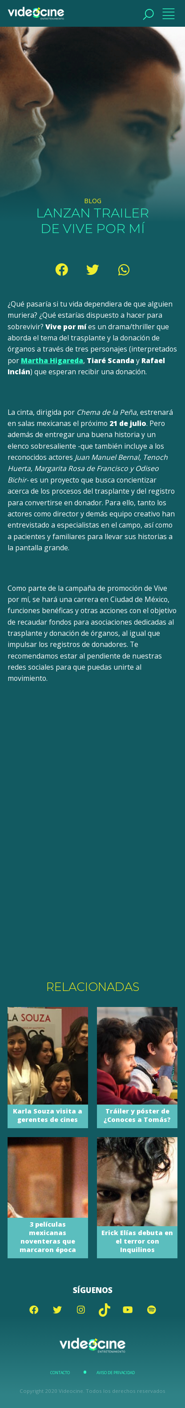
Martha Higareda (52, 360)
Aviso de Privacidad (116, 1372)
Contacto (60, 1372)
